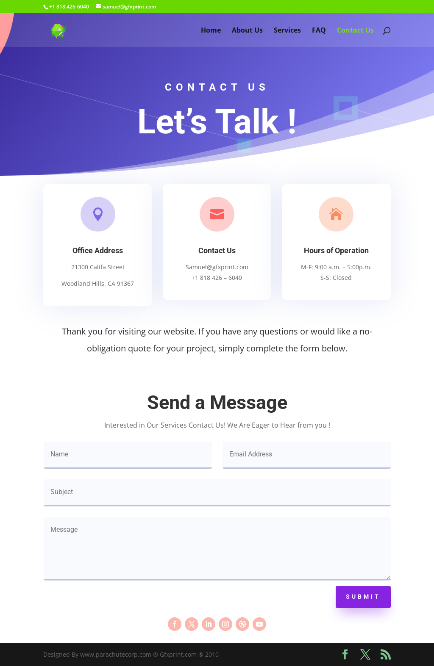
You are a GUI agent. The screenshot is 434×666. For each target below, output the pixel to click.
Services (287, 31)
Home (211, 31)
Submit (363, 596)
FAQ (319, 31)
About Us (247, 31)
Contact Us (355, 31)
